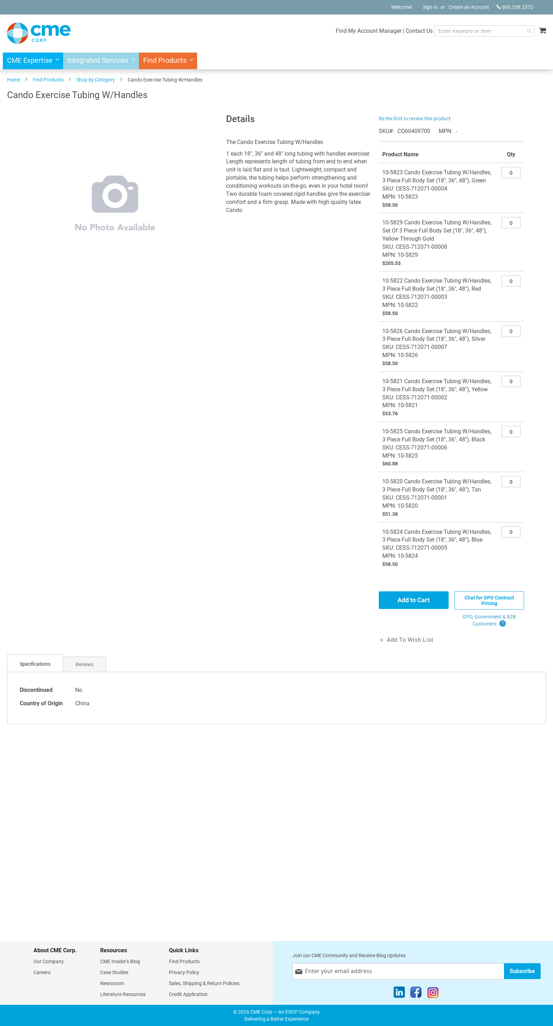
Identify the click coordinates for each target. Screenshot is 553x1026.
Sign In (430, 7)
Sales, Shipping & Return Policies (204, 983)
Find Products (48, 80)
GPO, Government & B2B (489, 620)
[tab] (35, 664)
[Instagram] (433, 993)
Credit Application (188, 994)
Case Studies (114, 972)
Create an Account (469, 7)
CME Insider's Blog (120, 961)
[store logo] (39, 33)
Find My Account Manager (368, 31)
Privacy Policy (184, 972)
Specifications (35, 664)
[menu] (276, 61)
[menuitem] (31, 61)
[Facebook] (415, 993)
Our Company (49, 961)
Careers (42, 972)
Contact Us (419, 31)
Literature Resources (123, 994)
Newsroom (112, 983)
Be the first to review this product (415, 118)
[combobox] (484, 31)
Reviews (84, 664)
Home (13, 80)
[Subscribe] (522, 971)
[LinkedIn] (399, 993)
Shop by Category (95, 80)
